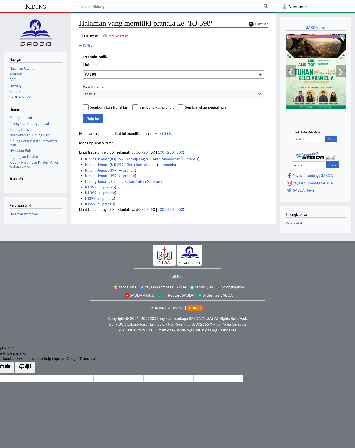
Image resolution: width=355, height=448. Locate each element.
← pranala (190, 159)
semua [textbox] (90, 94)
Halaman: (90, 64)
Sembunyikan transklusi (109, 107)
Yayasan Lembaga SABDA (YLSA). (186, 318)
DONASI (195, 308)
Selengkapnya (230, 287)
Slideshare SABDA (215, 295)
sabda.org (228, 330)
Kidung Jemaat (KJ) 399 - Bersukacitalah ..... (120, 164)
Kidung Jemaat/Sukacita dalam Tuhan (115, 181)
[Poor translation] (25, 367)
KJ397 (90, 198)
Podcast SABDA (176, 295)
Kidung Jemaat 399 (100, 175)
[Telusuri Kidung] (173, 6)
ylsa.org (211, 330)
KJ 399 (90, 192)
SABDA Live (315, 27)
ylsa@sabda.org (179, 330)
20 (145, 152)
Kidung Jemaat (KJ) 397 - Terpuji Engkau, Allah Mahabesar (132, 159)
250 (170, 152)
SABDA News (303, 190)
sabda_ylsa (125, 287)
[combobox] (173, 74)
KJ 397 (90, 187)
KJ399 (90, 204)
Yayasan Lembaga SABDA (313, 176)
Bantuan (258, 24)
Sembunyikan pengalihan (205, 107)
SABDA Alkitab (139, 295)
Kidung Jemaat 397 (100, 170)
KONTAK (157, 308)
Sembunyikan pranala (156, 107)
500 (180, 152)
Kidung (35, 6)
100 (161, 152)
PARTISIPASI (175, 308)
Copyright (116, 318)
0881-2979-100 (140, 330)
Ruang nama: (93, 86)
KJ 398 (87, 45)
